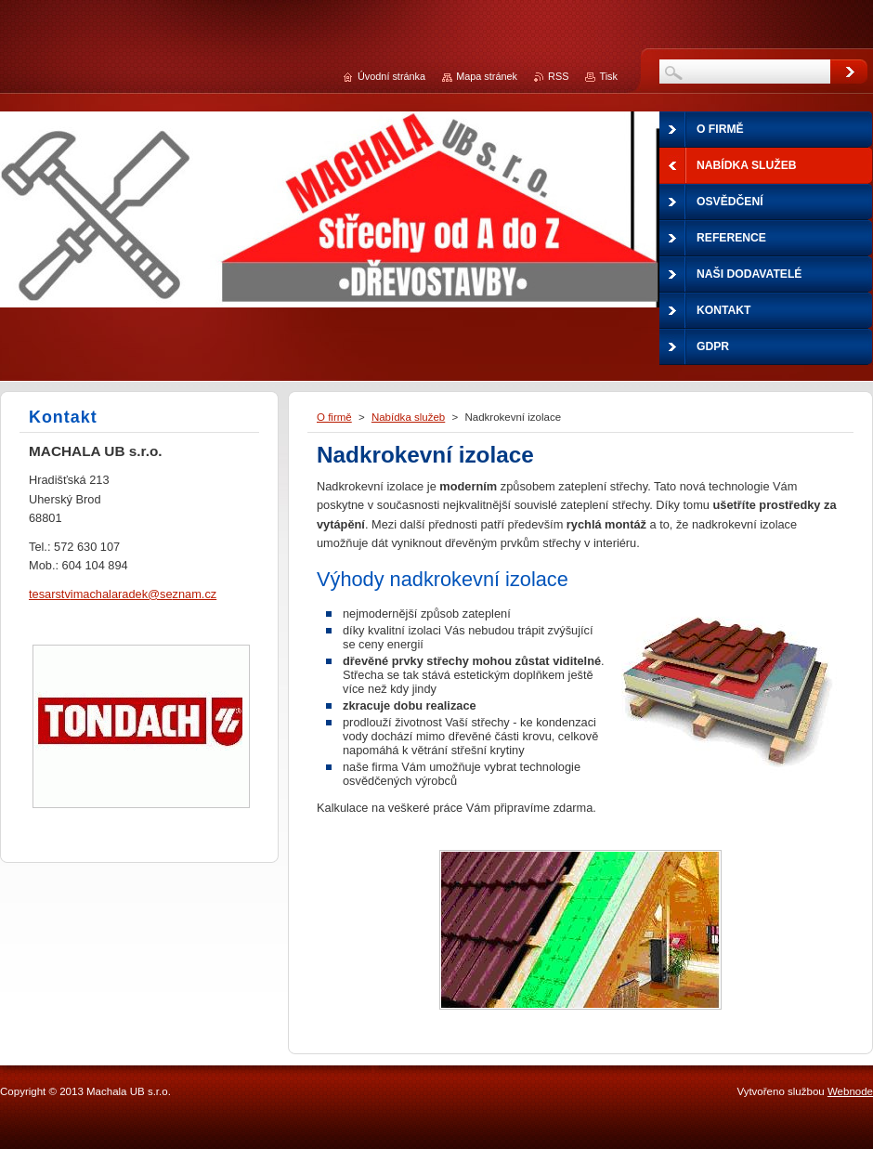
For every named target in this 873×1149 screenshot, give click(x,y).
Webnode (850, 1091)
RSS (558, 76)
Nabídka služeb (408, 417)
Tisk (608, 76)
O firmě (334, 417)
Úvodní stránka (391, 76)
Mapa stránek (486, 76)
